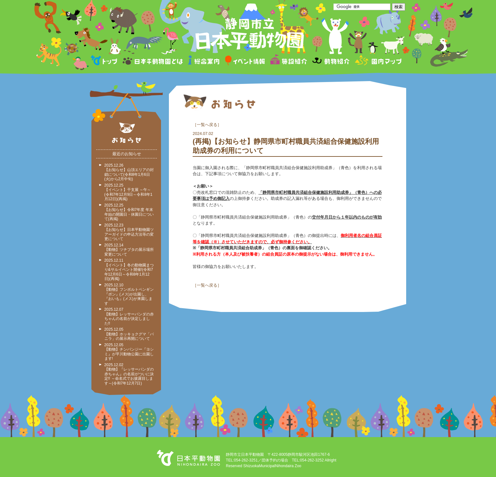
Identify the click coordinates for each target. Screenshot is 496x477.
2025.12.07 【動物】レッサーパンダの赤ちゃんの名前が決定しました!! (129, 316)
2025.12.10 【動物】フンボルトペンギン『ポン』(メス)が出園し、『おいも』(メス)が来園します (129, 294)
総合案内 (204, 61)
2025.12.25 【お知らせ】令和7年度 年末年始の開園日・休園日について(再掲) (129, 212)
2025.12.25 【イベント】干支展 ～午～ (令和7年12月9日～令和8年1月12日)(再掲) (128, 192)
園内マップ (377, 61)
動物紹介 (330, 61)
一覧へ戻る (207, 124)
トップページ (105, 61)
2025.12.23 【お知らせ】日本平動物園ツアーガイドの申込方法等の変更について (129, 232)
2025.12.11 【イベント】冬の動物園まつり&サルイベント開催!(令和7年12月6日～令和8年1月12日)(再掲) (129, 269)
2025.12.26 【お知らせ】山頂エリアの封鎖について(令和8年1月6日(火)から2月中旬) (129, 172)
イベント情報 (245, 61)
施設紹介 (288, 61)
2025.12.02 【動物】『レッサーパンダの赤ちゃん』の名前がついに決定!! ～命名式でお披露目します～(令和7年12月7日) (129, 374)
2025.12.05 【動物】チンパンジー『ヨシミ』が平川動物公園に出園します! (129, 352)
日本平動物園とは (153, 61)
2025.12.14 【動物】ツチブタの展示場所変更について (129, 250)
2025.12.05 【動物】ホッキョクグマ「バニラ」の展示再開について (129, 334)
